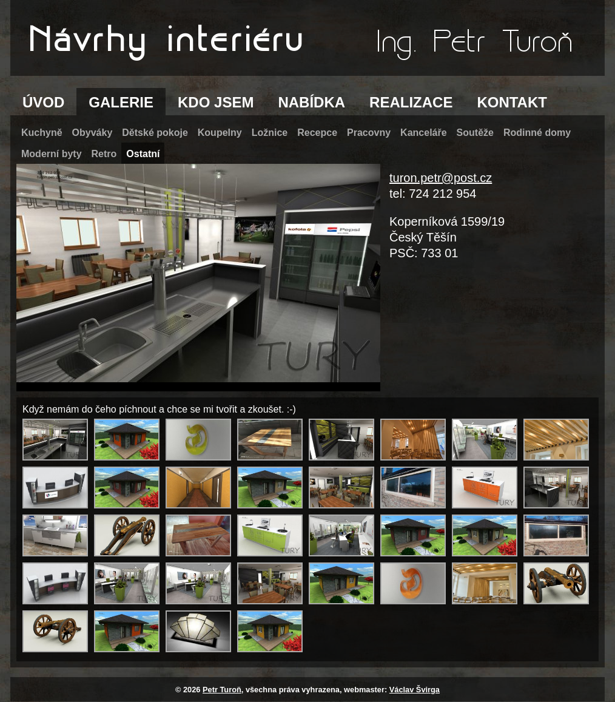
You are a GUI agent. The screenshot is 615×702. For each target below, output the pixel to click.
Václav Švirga (414, 689)
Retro (104, 154)
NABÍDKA (311, 102)
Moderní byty (51, 154)
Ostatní (143, 154)
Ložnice (270, 132)
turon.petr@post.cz (440, 177)
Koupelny (220, 132)
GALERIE (121, 102)
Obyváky (92, 132)
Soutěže (475, 132)
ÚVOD (43, 102)
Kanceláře (423, 132)
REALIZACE (410, 102)
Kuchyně (41, 132)
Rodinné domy (537, 132)
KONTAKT (512, 102)
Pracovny (369, 132)
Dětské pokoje (154, 132)
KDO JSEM (216, 102)
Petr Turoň (222, 689)
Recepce (317, 132)
